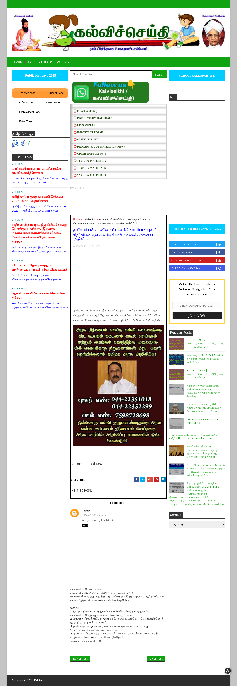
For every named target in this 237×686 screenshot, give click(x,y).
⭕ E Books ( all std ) (85, 111)
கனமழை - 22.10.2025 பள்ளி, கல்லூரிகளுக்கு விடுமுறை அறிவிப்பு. (206, 359)
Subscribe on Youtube (197, 260)
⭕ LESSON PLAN (84, 125)
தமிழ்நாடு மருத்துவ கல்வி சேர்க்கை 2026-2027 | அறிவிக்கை (37, 199)
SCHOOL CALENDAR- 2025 (197, 75)
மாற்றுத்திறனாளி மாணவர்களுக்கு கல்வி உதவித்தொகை (36, 171)
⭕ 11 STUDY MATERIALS (89, 168)
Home (18, 61)
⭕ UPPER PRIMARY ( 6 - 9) (90, 153)
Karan (86, 511)
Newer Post (80, 658)
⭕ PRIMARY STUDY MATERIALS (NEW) (99, 146)
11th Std (45, 61)
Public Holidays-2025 (40, 75)
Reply (85, 525)
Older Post (156, 658)
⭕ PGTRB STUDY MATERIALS (92, 118)
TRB (29, 61)
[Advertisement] (118, 202)
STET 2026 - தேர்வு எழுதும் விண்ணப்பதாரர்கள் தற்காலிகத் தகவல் (39, 267)
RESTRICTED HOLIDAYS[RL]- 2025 (197, 228)
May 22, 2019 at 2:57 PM (95, 514)
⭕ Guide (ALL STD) (86, 139)
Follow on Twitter (197, 244)
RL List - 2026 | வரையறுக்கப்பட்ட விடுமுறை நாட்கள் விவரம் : (205, 374)
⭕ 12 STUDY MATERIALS (89, 175)
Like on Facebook (197, 252)
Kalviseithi (40, 680)
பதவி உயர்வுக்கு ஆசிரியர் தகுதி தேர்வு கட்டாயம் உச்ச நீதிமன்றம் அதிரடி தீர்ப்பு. (204, 408)
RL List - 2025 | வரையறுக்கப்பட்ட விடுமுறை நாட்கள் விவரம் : (205, 343)
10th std (63, 61)
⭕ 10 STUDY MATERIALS (89, 161)
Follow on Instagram (197, 268)
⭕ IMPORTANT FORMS (88, 132)
